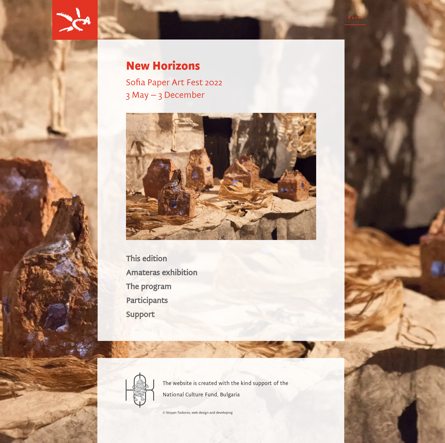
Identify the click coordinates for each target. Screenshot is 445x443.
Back (355, 18)
